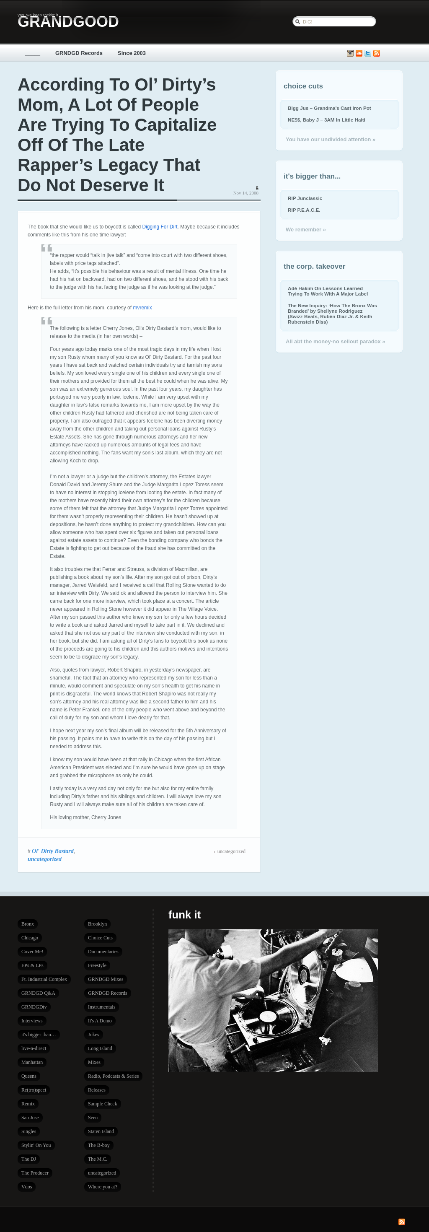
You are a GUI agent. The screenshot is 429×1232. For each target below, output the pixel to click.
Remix (28, 1104)
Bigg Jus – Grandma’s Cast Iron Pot (329, 108)
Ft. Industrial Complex (44, 979)
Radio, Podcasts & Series (113, 1076)
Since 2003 (132, 53)
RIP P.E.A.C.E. (304, 210)
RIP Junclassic (305, 198)
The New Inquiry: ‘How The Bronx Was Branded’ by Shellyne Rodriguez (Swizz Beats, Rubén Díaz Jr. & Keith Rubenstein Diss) (332, 313)
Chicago (29, 938)
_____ (32, 53)
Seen (93, 1117)
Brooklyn (97, 924)
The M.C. (97, 1159)
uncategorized (45, 859)
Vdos (26, 1187)
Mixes (94, 1062)
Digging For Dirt (160, 227)
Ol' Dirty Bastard (53, 851)
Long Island (100, 1048)
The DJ (28, 1159)
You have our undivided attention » (330, 139)
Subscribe (376, 53)
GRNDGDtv (34, 1007)
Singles (28, 1131)
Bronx (27, 924)
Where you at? (102, 1187)
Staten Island (101, 1131)
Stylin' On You (36, 1145)
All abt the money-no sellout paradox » (335, 341)
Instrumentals (101, 1007)
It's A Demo (100, 1021)
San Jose (30, 1117)
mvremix (142, 308)
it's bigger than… (38, 1034)
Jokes (93, 1034)
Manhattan (32, 1062)
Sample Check (102, 1104)
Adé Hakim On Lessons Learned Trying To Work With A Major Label (328, 290)
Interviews (32, 1021)
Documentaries (103, 951)
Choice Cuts (100, 938)
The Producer (35, 1173)
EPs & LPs (32, 965)
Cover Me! (32, 951)
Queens (28, 1076)
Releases (97, 1090)
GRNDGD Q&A (38, 993)
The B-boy (99, 1145)
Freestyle (97, 965)
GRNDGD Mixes (105, 979)
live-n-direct (33, 1048)
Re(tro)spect (33, 1090)
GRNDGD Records (79, 53)
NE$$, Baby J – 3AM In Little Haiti (326, 119)
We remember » (306, 229)
